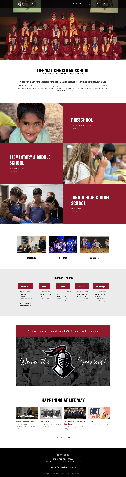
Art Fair (91, 421)
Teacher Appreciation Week (25, 421)
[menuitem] (34, 4)
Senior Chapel (45, 421)
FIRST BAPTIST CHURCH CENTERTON (63, 467)
